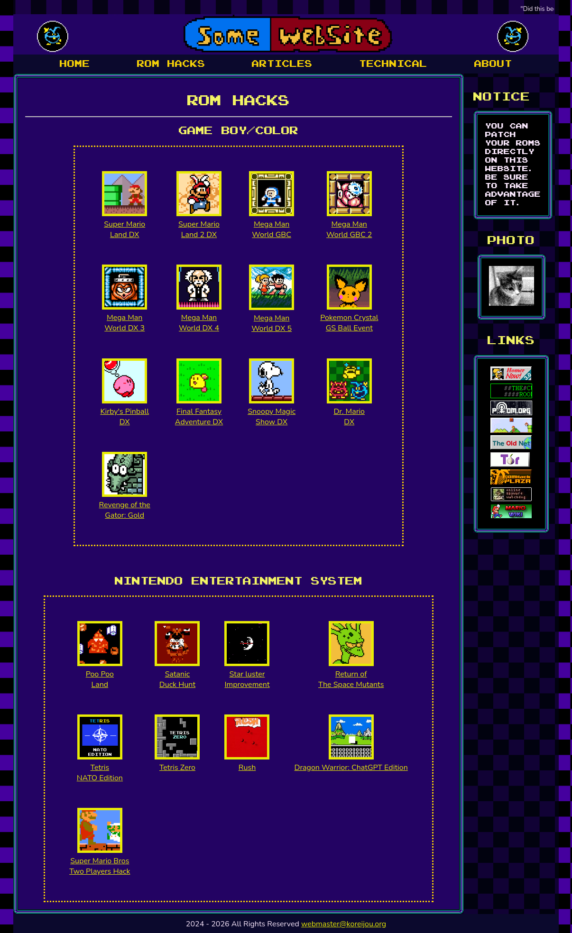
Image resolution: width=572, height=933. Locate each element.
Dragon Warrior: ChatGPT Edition (351, 767)
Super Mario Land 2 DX (199, 229)
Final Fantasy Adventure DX (199, 416)
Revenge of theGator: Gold (124, 510)
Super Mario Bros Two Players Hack (99, 866)
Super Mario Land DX (124, 229)
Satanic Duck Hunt (177, 679)
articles (282, 64)
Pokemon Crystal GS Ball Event (349, 322)
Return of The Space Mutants (351, 679)
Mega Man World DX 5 (271, 323)
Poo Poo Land (100, 679)
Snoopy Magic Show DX (271, 416)
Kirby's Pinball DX (124, 416)
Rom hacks (171, 64)
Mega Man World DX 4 (199, 322)
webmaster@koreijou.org (343, 924)
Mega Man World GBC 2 (349, 229)
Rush (247, 767)
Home (75, 64)
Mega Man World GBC (271, 229)
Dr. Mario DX (349, 416)
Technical (393, 64)
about (493, 64)
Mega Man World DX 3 (124, 322)
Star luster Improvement (246, 679)
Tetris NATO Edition (100, 772)
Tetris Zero (177, 767)
